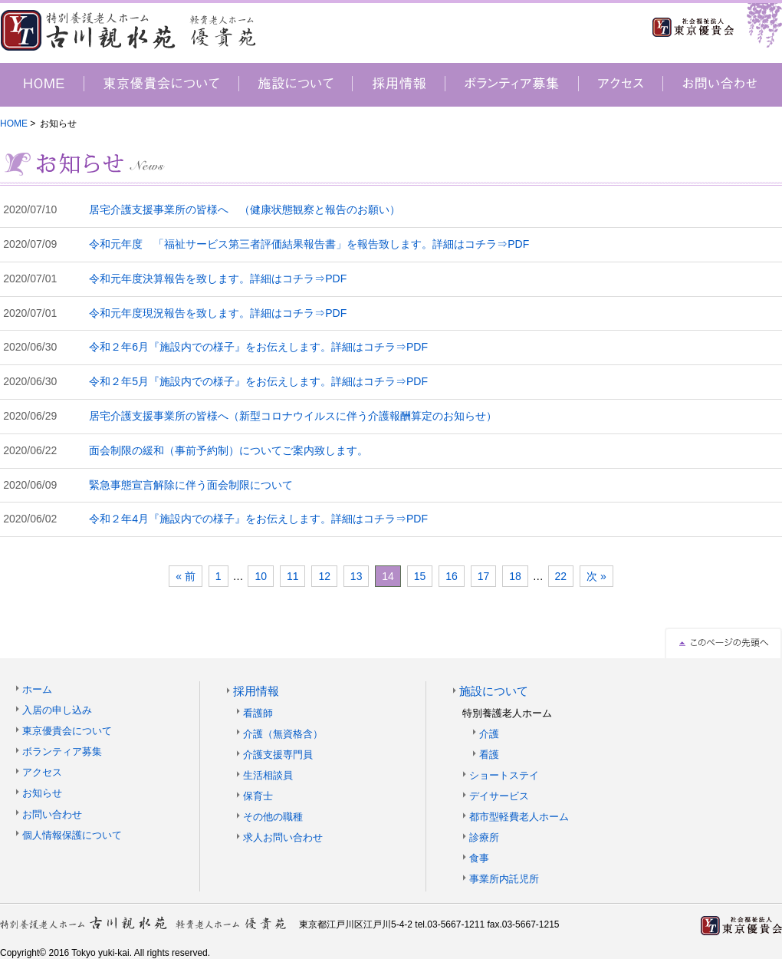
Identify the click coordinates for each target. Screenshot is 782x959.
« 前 (186, 576)
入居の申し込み (57, 710)
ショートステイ (504, 775)
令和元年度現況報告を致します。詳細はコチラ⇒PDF (218, 313)
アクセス (42, 772)
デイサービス (499, 796)
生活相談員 (268, 775)
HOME (14, 123)
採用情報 (256, 690)
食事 (479, 858)
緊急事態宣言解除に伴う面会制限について (191, 485)
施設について (493, 690)
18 (515, 576)
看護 (489, 754)
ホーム (37, 689)
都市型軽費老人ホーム (519, 816)
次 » (596, 576)
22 (561, 576)
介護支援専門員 (278, 754)
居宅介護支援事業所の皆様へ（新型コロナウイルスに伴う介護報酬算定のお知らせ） (293, 416)
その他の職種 (273, 816)
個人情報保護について (72, 835)
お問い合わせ (52, 814)
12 (324, 576)
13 (356, 576)
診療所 (484, 837)
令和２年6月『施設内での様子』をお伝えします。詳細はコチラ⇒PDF (258, 347)
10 (261, 576)
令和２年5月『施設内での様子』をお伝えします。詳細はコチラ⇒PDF (258, 381)
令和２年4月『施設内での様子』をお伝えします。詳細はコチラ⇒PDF (258, 518)
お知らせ (42, 793)
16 (451, 576)
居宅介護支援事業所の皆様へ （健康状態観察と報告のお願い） (244, 209)
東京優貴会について (67, 731)
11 (293, 576)
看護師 (258, 713)
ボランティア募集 (62, 751)
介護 (489, 734)
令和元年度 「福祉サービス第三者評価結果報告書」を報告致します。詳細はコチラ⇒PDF (309, 244)
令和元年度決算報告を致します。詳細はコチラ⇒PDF (218, 278)
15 (420, 576)
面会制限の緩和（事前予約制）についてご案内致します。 (228, 450)
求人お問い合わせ (283, 837)
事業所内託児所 (504, 879)
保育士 (258, 796)
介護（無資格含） (283, 734)
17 (484, 576)
